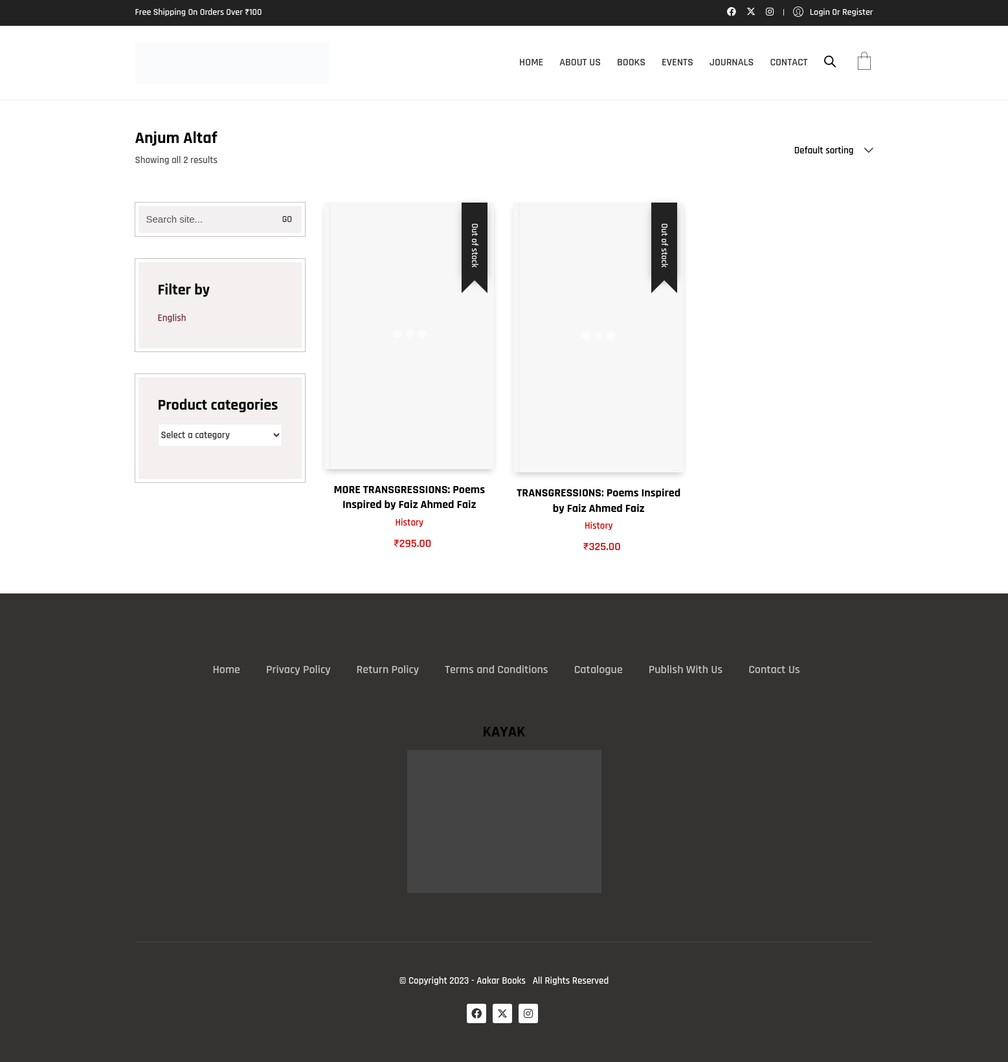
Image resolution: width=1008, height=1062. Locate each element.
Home (226, 669)
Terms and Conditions (496, 669)
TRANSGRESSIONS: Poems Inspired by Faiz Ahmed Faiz (598, 500)
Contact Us (774, 669)
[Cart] (864, 63)
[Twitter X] (502, 1013)
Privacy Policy (298, 669)
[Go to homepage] (232, 62)
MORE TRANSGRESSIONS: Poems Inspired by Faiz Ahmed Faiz (409, 497)
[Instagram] (528, 1013)
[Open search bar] (830, 62)
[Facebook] (476, 1013)
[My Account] (833, 12)
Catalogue (598, 669)
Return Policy (388, 669)
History (409, 522)
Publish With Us (685, 669)
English (172, 318)
